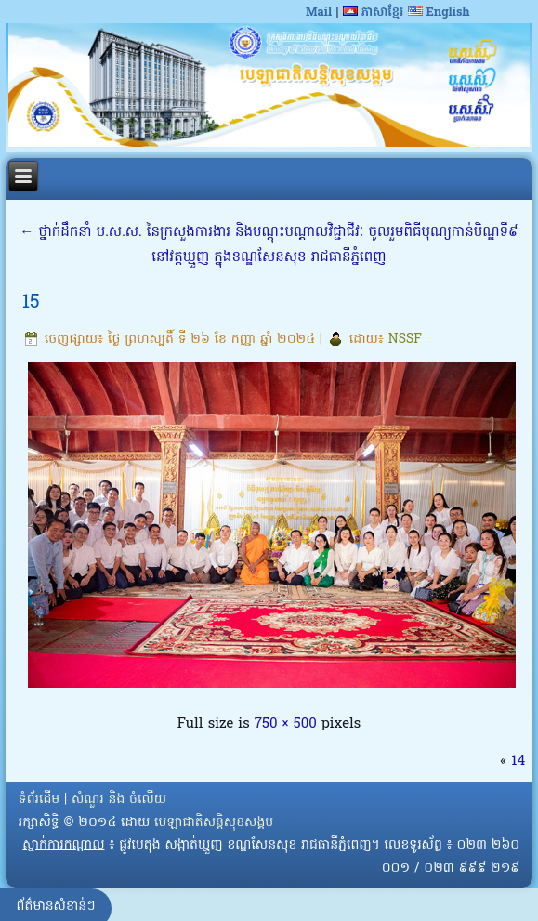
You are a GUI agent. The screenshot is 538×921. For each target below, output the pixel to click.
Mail (319, 12)
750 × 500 (286, 724)
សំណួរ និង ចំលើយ (119, 799)
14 (518, 761)
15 (31, 303)
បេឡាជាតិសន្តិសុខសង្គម (213, 823)
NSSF (405, 339)
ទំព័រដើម (39, 799)
